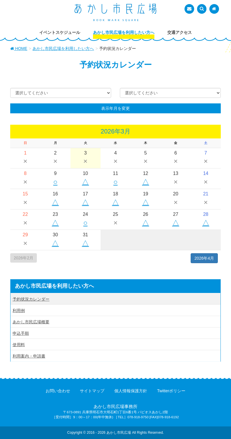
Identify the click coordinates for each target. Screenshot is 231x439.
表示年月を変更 (115, 108)
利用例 (19, 310)
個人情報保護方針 (130, 390)
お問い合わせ (58, 390)
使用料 (19, 344)
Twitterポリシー (171, 390)
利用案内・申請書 (29, 356)
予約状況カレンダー (31, 299)
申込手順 (21, 333)
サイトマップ (92, 390)
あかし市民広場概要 (31, 322)
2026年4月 (204, 258)
